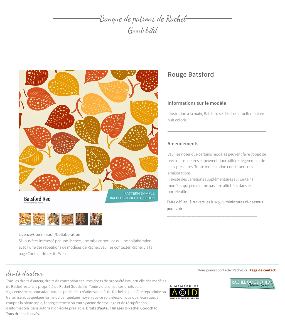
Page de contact (262, 270)
